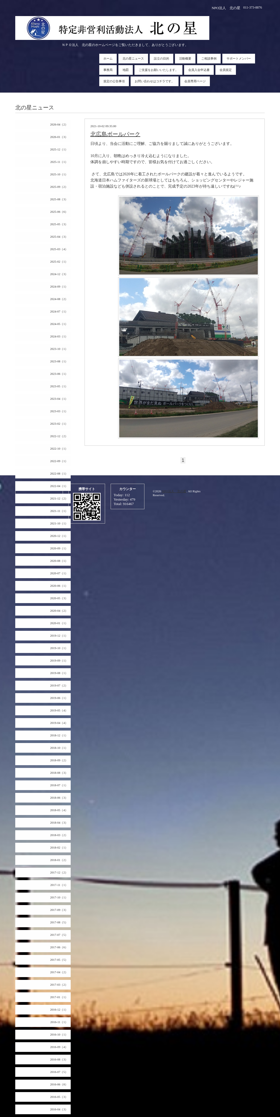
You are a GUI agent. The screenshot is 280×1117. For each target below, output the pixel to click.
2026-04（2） (59, 124)
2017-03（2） (59, 984)
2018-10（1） (59, 747)
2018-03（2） (59, 835)
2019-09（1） (59, 660)
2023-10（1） (59, 348)
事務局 (108, 69)
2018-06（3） (59, 797)
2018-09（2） (59, 760)
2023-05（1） (59, 386)
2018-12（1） (59, 735)
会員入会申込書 (199, 69)
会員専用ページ (195, 81)
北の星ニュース (133, 58)
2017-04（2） (59, 972)
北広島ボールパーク (115, 134)
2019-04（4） (59, 722)
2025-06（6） (59, 211)
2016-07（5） (59, 1072)
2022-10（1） (59, 448)
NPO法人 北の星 (174, 491)
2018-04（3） (59, 822)
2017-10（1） (59, 897)
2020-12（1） (59, 535)
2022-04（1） (59, 486)
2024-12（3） (59, 274)
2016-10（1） (59, 1034)
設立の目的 (161, 58)
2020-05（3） (59, 598)
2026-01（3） (59, 137)
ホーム (108, 58)
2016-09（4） (59, 1047)
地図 (126, 69)
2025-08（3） (59, 199)
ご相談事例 (209, 58)
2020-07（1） (59, 573)
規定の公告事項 (114, 81)
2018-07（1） (59, 785)
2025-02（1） (59, 261)
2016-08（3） (59, 1059)
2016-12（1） (59, 1009)
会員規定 (226, 69)
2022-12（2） (59, 436)
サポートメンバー (238, 58)
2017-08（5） (59, 922)
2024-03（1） (59, 336)
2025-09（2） (59, 186)
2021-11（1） (59, 511)
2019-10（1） (59, 648)
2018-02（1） (59, 847)
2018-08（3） (59, 772)
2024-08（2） (59, 299)
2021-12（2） (59, 498)
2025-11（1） (59, 161)
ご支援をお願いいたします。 (158, 69)
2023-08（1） (59, 361)
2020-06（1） (59, 585)
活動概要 (185, 58)
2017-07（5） (59, 934)
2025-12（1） (59, 149)
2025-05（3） (59, 224)
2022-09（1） (59, 461)
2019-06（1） (59, 698)
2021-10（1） (59, 523)
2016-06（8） (59, 1084)
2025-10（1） (59, 174)
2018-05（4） (59, 810)
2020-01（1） (59, 623)
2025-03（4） (59, 249)
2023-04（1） (59, 398)
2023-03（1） (59, 411)
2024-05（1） (59, 324)
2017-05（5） (59, 959)
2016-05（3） (59, 1096)
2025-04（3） (59, 236)
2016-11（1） (59, 1022)
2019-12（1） (59, 635)
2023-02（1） (59, 423)
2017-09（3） (59, 909)
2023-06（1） (59, 373)
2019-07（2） (59, 685)
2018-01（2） (59, 860)
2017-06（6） (59, 947)
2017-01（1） (59, 997)
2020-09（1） (59, 548)
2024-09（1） (59, 286)
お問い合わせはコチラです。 (154, 81)
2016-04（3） (59, 1109)
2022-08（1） (59, 473)
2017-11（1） (59, 885)
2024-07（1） (59, 311)
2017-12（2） (59, 872)
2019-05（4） (59, 710)
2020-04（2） (59, 610)
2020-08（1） (59, 560)
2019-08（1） (59, 673)
